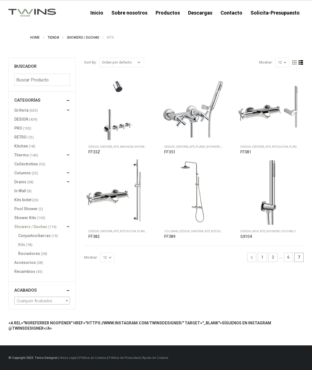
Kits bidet (22, 200)
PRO (18, 128)
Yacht (298, 231)
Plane (200, 146)
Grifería (106, 146)
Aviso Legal (68, 358)
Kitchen (21, 146)
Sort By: (90, 62)
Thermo (21, 155)
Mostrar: (266, 62)
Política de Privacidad (124, 358)
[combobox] (42, 301)
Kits (116, 146)
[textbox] (42, 301)
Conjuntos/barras (34, 235)
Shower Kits (143, 146)
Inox (255, 231)
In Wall (20, 191)
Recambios (24, 271)
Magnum (126, 146)
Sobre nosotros (129, 13)
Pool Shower (26, 209)
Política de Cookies (92, 358)
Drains (20, 182)
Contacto (231, 13)
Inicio (96, 13)
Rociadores (29, 253)
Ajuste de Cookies (155, 358)
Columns (171, 231)
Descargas (200, 13)
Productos (168, 13)
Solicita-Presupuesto (275, 13)
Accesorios (25, 262)
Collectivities (26, 164)
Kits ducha (280, 146)
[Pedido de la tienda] (121, 62)
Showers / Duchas (219, 146)
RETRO (20, 137)
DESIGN (93, 146)
